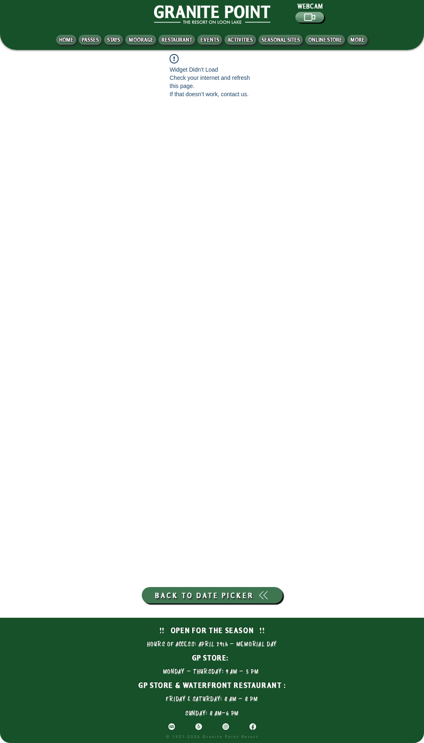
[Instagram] (225, 726)
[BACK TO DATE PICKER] (212, 595)
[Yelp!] (198, 726)
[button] (357, 40)
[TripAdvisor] (171, 726)
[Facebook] (252, 726)
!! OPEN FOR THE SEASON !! (212, 630)
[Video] (309, 17)
